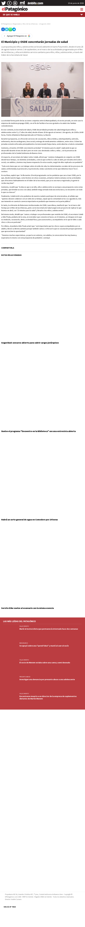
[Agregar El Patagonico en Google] (16, 36)
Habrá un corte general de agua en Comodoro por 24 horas (29, 519)
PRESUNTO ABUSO (24, 677)
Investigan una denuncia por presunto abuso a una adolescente (47, 679)
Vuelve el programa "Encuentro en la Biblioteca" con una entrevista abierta (38, 431)
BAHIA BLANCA (23, 643)
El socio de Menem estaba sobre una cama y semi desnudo (44, 662)
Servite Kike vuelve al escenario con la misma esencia (27, 608)
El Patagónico (6, 24)
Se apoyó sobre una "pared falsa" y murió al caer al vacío (44, 646)
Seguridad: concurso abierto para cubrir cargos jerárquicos (30, 342)
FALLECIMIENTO (24, 626)
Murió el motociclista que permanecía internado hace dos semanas (48, 629)
